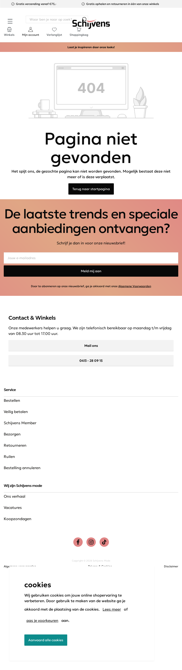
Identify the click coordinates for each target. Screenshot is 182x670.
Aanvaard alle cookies (45, 640)
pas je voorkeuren (42, 620)
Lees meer (112, 609)
